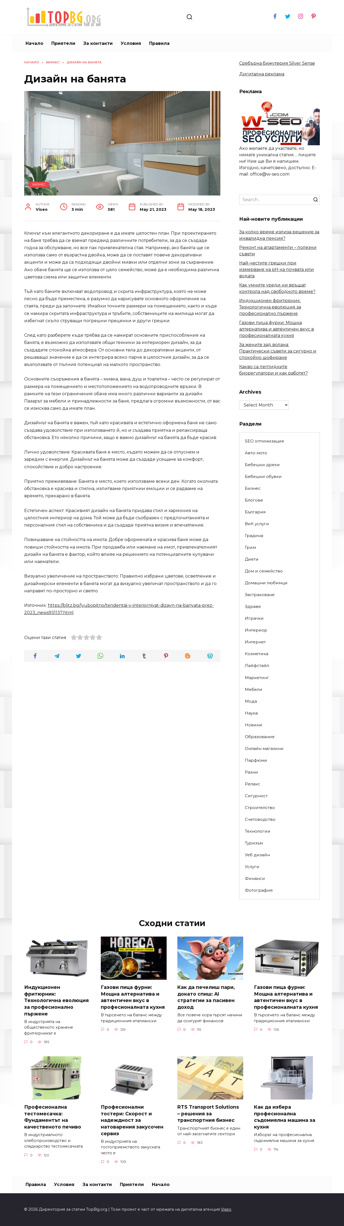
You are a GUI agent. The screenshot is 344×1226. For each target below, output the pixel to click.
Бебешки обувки (263, 476)
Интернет (255, 641)
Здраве (253, 606)
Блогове (254, 500)
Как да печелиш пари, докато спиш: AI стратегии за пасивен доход (206, 997)
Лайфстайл (257, 665)
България (255, 511)
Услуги (252, 866)
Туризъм (254, 843)
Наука (251, 713)
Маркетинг (257, 677)
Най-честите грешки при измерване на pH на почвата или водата (276, 269)
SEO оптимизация (264, 441)
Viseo (226, 1209)
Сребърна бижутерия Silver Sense (277, 63)
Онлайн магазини (264, 748)
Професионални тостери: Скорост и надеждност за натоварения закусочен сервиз (132, 1120)
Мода (251, 701)
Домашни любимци (266, 582)
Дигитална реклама (261, 74)
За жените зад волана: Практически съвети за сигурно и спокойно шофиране (277, 351)
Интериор (256, 630)
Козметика (256, 653)
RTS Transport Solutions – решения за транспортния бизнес (208, 1113)
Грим (250, 547)
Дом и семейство (264, 571)
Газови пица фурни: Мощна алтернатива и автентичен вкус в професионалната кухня (276, 329)
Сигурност (256, 795)
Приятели (63, 43)
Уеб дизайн (257, 854)
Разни (251, 772)
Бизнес (39, 184)
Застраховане (260, 594)
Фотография (259, 890)
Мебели (253, 689)
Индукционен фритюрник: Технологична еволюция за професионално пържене (270, 307)
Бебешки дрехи (262, 464)
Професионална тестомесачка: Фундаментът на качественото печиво (52, 1117)
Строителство (260, 807)
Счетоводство (260, 819)
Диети (252, 559)
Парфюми (256, 760)
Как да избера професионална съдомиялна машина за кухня (284, 1117)
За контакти (98, 43)
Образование (260, 736)
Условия (131, 43)
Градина (254, 535)
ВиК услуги (257, 523)
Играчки (254, 618)
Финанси (255, 878)
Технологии (257, 831)
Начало (34, 43)
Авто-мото (256, 452)
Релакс (252, 783)
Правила (159, 43)
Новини (253, 724)
